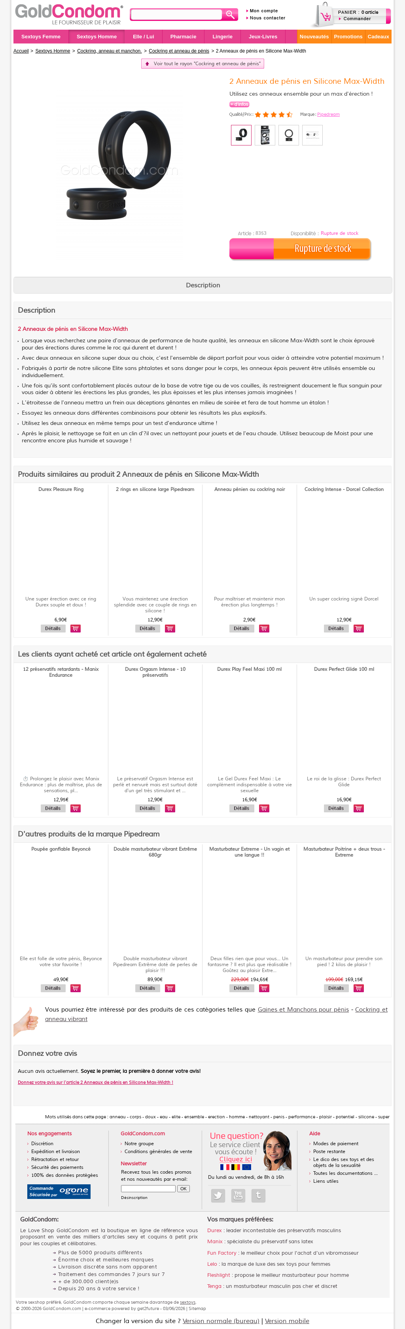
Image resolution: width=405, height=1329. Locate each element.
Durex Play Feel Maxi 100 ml (249, 669)
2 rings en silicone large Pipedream (155, 490)
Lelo (212, 1264)
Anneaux (34, 329)
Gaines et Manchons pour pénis (303, 1010)
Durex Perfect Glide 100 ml (344, 669)
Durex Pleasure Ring (60, 490)
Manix (215, 1241)
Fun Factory (222, 1253)
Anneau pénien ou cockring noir (249, 490)
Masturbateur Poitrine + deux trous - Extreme (344, 852)
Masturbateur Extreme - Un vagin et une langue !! (249, 852)
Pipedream (328, 114)
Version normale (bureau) (221, 1321)
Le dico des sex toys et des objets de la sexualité (343, 1163)
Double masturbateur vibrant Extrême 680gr (155, 852)
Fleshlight (218, 1275)
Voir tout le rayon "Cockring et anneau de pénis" (207, 64)
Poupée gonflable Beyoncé (61, 849)
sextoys (187, 1302)
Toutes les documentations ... (345, 1173)
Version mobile (287, 1321)
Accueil (21, 51)
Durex (214, 1230)
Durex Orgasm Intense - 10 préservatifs (155, 672)
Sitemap (197, 1308)
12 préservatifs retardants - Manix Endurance (60, 672)
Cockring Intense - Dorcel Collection (344, 490)
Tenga (214, 1286)
